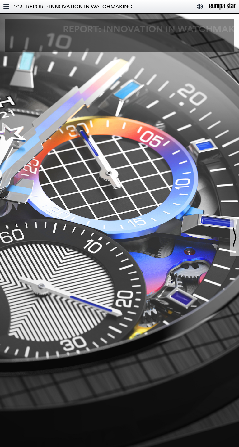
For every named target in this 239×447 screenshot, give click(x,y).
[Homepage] (222, 6)
